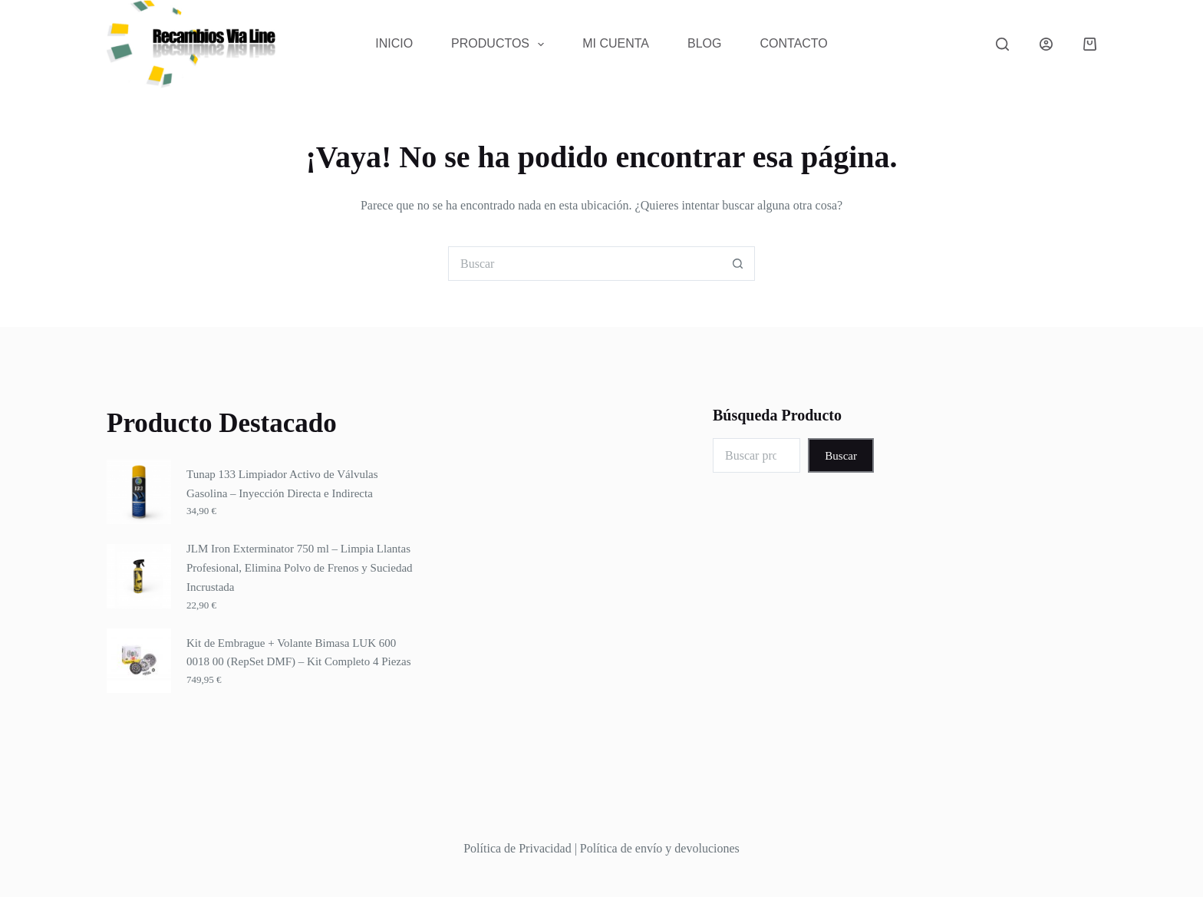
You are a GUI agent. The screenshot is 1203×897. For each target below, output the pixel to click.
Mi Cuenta (615, 43)
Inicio (394, 43)
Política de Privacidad (517, 848)
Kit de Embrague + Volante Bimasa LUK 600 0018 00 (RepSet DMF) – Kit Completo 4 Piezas (298, 652)
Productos (500, 44)
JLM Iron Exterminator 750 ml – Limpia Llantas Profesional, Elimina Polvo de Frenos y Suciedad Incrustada (299, 567)
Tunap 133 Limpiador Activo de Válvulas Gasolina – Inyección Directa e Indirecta (282, 484)
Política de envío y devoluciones (660, 848)
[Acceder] (1046, 44)
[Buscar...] (584, 263)
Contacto (794, 43)
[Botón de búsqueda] (737, 263)
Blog (704, 43)
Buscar (841, 456)
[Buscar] (1002, 44)
